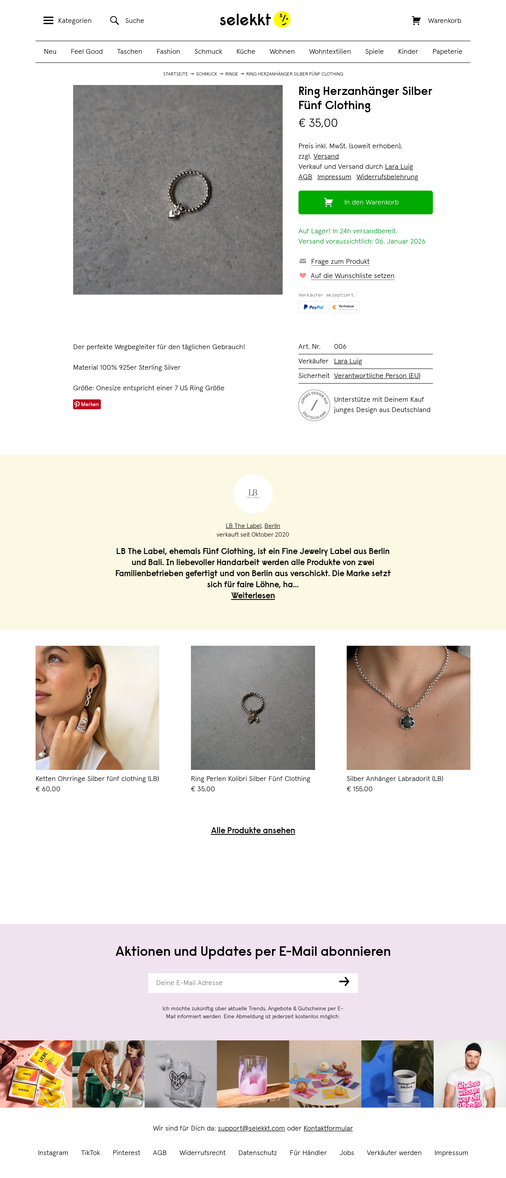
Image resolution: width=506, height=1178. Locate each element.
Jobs (347, 1153)
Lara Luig (399, 166)
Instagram (53, 1153)
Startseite (175, 74)
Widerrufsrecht (202, 1153)
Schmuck (208, 51)
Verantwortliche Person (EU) (377, 376)
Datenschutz (257, 1153)
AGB (160, 1153)
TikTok (90, 1153)
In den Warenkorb (371, 202)
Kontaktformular (328, 1128)
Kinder (408, 51)
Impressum (451, 1153)
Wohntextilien (330, 51)
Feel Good (87, 51)
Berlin (272, 526)
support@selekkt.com (251, 1128)
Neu (50, 51)
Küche (245, 51)
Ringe (231, 74)
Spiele (374, 51)
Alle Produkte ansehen (253, 831)
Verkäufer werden (394, 1153)
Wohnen (282, 51)
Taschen (129, 51)
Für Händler (308, 1153)
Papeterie (447, 51)
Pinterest (126, 1153)
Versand (326, 156)
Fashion (168, 51)
